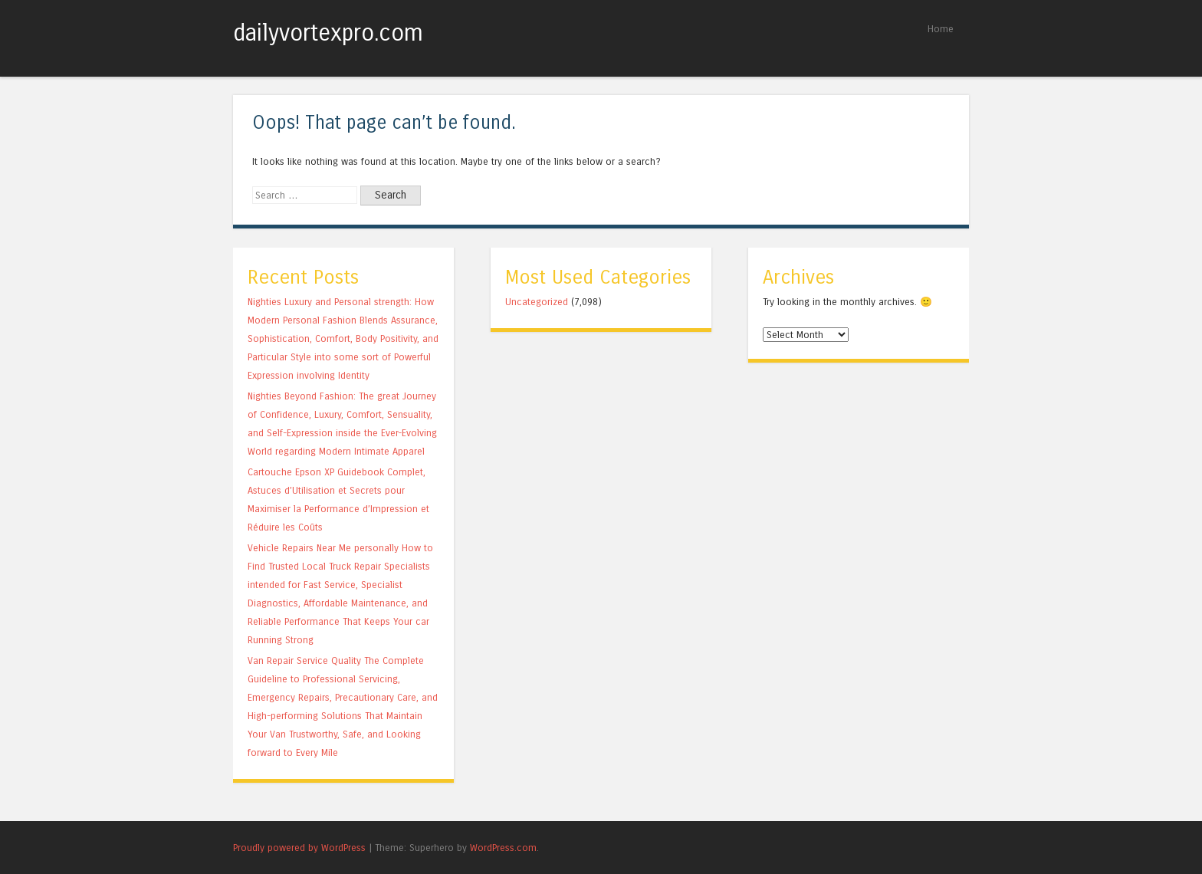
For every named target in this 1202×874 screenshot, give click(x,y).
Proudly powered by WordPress (299, 847)
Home (941, 28)
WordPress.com (503, 847)
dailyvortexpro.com (328, 33)
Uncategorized (536, 301)
